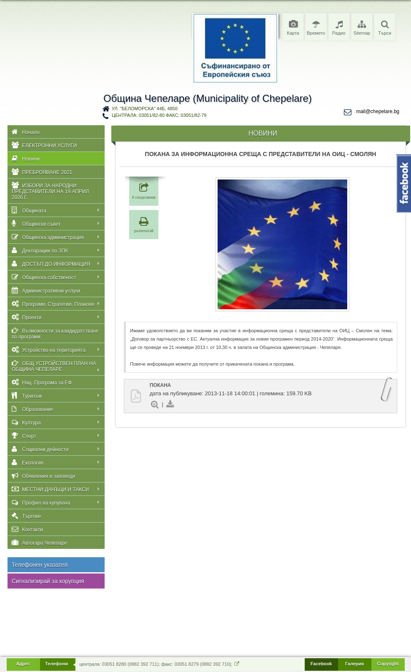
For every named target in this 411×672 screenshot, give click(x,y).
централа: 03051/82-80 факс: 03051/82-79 (159, 115)
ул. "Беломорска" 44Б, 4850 (145, 108)
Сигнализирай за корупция (48, 581)
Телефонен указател (40, 564)
